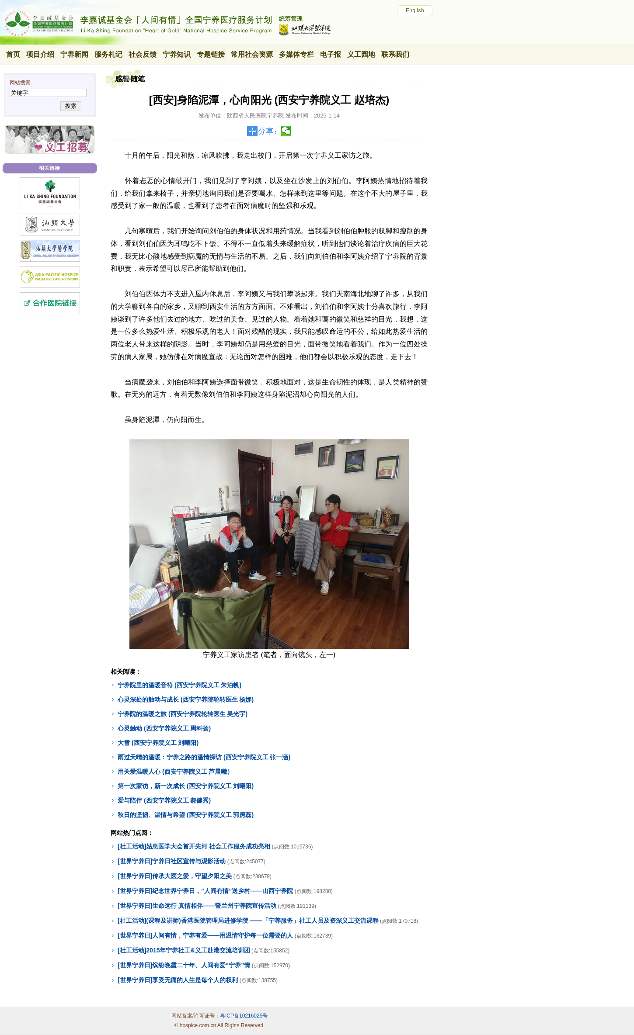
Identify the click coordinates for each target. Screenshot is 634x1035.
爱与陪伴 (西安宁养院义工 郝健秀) (164, 800)
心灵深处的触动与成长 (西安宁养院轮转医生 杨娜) (186, 699)
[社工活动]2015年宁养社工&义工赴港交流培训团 (184, 950)
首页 (13, 54)
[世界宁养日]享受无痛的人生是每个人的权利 (178, 979)
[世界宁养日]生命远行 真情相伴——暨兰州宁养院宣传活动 (197, 905)
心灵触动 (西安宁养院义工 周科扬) (164, 728)
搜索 (70, 106)
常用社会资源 (252, 54)
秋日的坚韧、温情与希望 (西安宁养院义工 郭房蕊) (186, 814)
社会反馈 (143, 54)
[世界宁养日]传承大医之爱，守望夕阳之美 (175, 875)
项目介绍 (40, 54)
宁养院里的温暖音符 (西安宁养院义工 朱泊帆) (179, 685)
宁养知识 (177, 54)
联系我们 (395, 54)
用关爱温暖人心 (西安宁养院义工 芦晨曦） (175, 771)
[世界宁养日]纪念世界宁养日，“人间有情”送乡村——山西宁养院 (205, 890)
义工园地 (361, 54)
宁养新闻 (74, 54)
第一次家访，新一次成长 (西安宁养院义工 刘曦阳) (186, 785)
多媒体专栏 (296, 54)
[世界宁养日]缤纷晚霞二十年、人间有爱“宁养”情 (184, 965)
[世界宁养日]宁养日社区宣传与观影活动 (172, 861)
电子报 (330, 54)
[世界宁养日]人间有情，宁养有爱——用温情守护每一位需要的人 (205, 935)
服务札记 (108, 54)
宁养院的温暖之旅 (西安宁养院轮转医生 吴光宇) (182, 713)
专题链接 (211, 54)
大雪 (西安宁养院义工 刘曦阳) (158, 742)
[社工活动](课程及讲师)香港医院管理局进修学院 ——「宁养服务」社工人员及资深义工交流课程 (248, 920)
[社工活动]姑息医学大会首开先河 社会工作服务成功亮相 (194, 846)
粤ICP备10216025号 (244, 1016)
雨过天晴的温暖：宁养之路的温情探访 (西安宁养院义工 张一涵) (204, 757)
